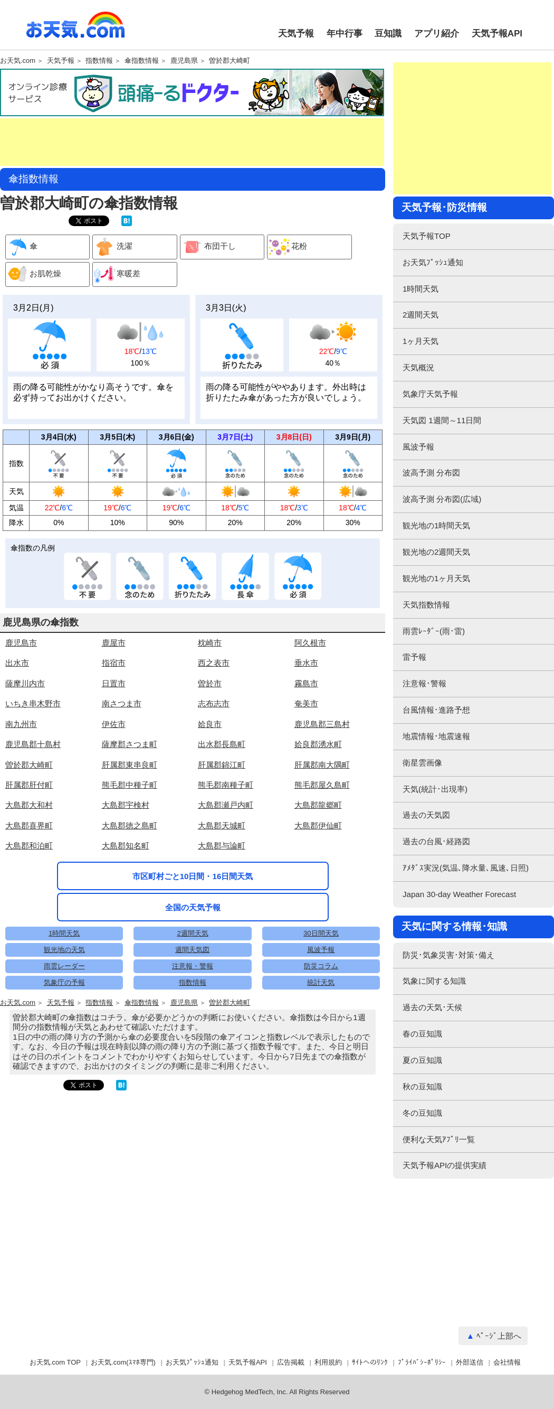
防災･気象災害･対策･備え (448, 954)
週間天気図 (192, 950)
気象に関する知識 (434, 980)
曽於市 (210, 683)
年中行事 (344, 34)
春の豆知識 (422, 1033)
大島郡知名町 (125, 845)
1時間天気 (64, 933)
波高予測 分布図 (431, 472)
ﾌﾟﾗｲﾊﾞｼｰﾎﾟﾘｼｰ (422, 1362)
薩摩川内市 (25, 683)
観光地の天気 (64, 950)
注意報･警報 (424, 683)
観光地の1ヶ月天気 (436, 578)
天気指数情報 (426, 604)
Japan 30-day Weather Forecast (459, 894)
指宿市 (114, 662)
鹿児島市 (21, 642)
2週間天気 (192, 933)
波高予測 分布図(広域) (442, 498)
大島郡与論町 (221, 845)
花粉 (287, 247)
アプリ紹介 (436, 34)
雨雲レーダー (64, 966)
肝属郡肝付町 (29, 784)
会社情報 (507, 1362)
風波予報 (321, 950)
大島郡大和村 (29, 804)
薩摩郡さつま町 (129, 744)
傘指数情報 (142, 60)
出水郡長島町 (221, 744)
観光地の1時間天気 (436, 525)
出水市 (17, 662)
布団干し (208, 247)
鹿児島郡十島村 (33, 744)
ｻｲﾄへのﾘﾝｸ (370, 1362)
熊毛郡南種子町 (225, 784)
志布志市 (214, 703)
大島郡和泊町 (29, 845)
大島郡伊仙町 (318, 825)
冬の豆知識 (422, 1112)
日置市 (114, 683)
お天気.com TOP (55, 1362)
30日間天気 (320, 933)
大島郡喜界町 (29, 825)
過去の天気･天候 (432, 1007)
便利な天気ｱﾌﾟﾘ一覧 (439, 1139)
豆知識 (388, 34)
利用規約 (328, 1362)
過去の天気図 (426, 814)
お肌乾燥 (33, 274)
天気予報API (497, 34)
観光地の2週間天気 (436, 551)
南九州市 (21, 724)
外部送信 (469, 1362)
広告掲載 (290, 1362)
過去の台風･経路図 (436, 841)
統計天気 (321, 982)
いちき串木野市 (33, 703)
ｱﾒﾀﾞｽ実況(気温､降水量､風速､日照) (466, 867)
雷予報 (414, 656)
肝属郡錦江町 (221, 764)
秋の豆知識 (422, 1086)
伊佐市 (114, 724)
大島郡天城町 (221, 825)
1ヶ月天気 (420, 341)
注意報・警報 (192, 966)
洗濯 (112, 247)
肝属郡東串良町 (129, 764)
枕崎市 (210, 642)
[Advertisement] (192, 142)
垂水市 (306, 662)
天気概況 (418, 367)
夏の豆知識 (422, 1060)
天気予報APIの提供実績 (444, 1165)
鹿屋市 (114, 642)
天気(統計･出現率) (435, 789)
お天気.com (75, 31)
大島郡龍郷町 (318, 804)
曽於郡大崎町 (229, 60)
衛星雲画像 (422, 762)
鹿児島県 (184, 60)
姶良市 (210, 724)
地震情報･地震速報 (436, 736)
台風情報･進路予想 (436, 709)
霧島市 (306, 683)
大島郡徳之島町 (129, 825)
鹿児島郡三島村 (322, 724)
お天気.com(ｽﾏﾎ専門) (123, 1362)
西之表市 (214, 662)
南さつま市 (121, 703)
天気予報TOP (427, 235)
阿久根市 (310, 642)
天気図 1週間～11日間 (442, 420)
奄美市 (306, 703)
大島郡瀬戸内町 (225, 804)
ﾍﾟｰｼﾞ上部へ (498, 1335)
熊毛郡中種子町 (129, 784)
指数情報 (99, 60)
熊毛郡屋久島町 (322, 784)
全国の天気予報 (193, 907)
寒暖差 (116, 274)
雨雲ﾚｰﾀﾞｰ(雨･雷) (434, 631)
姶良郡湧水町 (318, 744)
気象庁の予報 (64, 982)
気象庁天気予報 (430, 393)
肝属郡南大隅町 (322, 764)
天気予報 (296, 34)
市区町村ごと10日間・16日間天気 (192, 876)
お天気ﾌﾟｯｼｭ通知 (433, 262)
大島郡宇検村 (125, 804)
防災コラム (321, 966)
